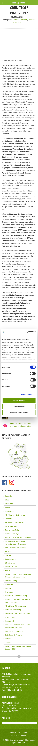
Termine (8, 642)
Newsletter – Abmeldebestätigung (17, 613)
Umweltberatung (11, 581)
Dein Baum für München (14, 635)
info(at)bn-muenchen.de (19, 685)
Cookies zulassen (19, 401)
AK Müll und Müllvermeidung (15, 606)
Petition (8, 639)
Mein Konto (9, 511)
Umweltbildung (10, 559)
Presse (16, 20)
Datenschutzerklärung (13, 610)
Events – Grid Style (12, 534)
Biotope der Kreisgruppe (14, 631)
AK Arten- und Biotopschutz (15, 515)
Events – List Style (12, 530)
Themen (8, 555)
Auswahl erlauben (18, 406)
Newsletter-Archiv (11, 567)
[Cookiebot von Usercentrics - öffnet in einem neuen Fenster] (27, 332)
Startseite (23, 20)
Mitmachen (9, 584)
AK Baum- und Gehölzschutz (15, 522)
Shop (7, 500)
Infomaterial (9, 621)
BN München (10, 563)
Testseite (8, 519)
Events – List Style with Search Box (18, 538)
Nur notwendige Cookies (19, 412)
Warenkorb (9, 504)
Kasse (7, 507)
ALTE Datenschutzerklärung (15, 548)
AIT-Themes (26, 740)
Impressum (9, 592)
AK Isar (8, 551)
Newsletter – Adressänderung (16, 596)
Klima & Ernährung (12, 526)
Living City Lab (10, 617)
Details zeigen (26, 394)
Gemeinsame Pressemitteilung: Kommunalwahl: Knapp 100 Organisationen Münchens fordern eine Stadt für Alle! (21, 425)
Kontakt (8, 588)
